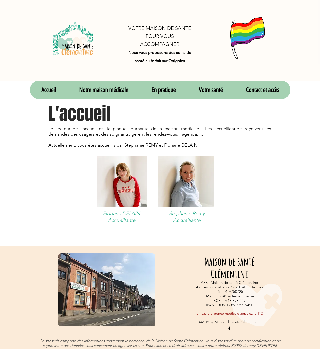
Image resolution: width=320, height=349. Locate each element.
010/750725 (233, 291)
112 (260, 313)
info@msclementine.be (235, 296)
